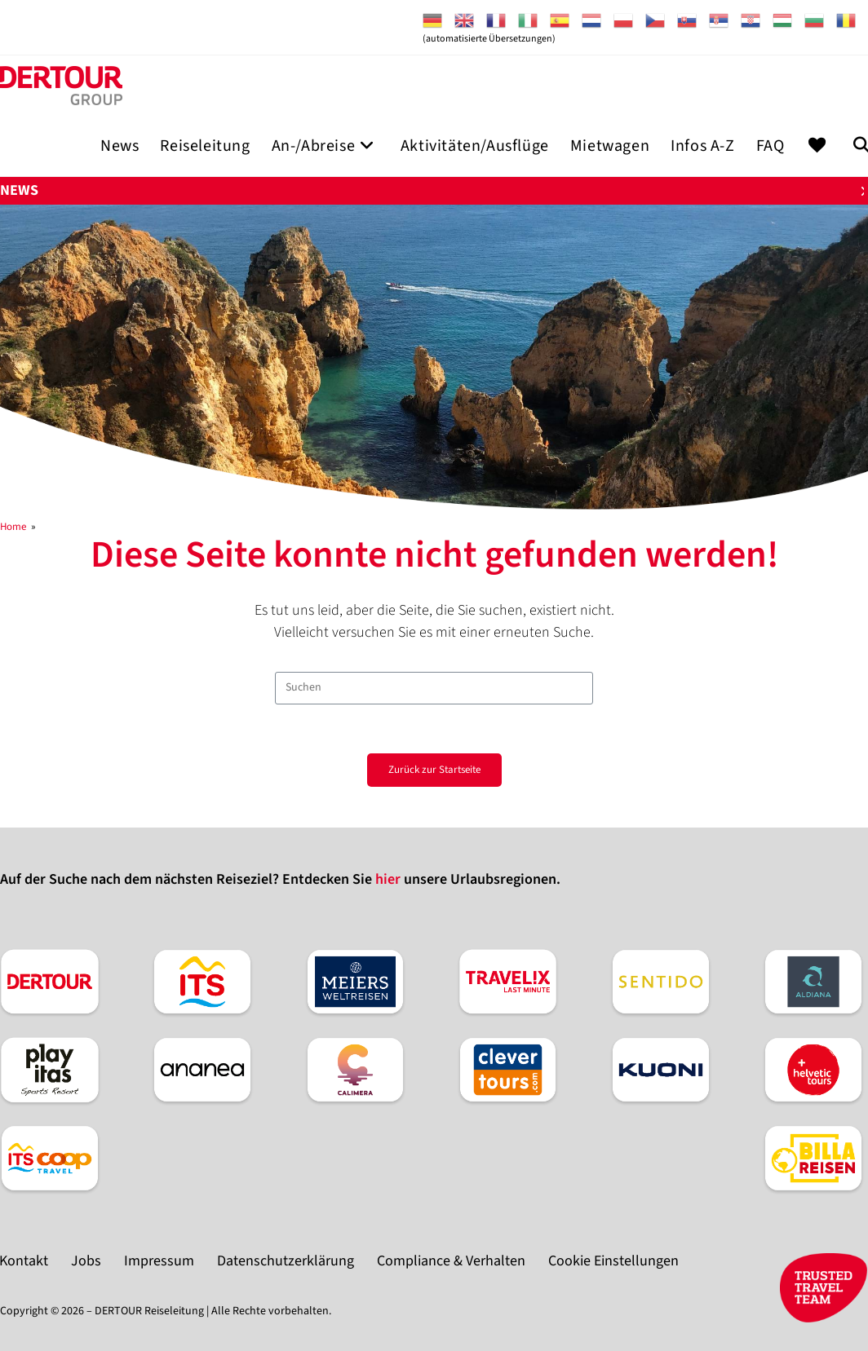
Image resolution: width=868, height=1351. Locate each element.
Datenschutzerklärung (285, 1261)
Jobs (86, 1261)
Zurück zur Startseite (434, 769)
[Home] (13, 526)
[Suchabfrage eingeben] (434, 688)
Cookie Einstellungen (613, 1261)
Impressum (159, 1261)
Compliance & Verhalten (451, 1261)
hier (388, 879)
